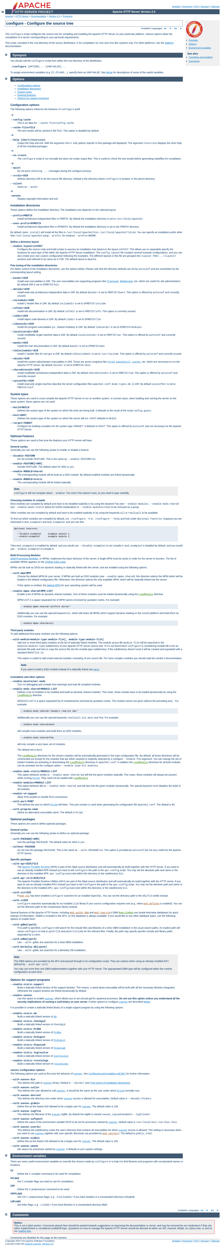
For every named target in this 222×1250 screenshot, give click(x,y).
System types (24, 92)
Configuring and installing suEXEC (107, 1073)
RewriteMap (126, 912)
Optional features (26, 95)
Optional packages (22, 819)
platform (169, 42)
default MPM (54, 585)
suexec (136, 362)
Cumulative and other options (27, 677)
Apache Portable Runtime (36, 867)
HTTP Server (22, 16)
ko (176, 28)
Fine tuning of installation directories (110, 1082)
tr (181, 28)
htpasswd (112, 281)
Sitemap (215, 6)
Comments (194, 61)
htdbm (57, 1032)
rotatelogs (61, 1064)
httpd (111, 362)
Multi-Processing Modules (25, 555)
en (165, 28)
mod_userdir (110, 1133)
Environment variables (200, 48)
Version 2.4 (54, 16)
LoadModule (146, 594)
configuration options (27, 1070)
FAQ (196, 6)
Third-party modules (22, 630)
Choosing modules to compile (27, 500)
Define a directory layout (24, 241)
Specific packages (20, 859)
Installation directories (29, 88)
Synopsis (193, 40)
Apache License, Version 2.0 (39, 1244)
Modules (176, 6)
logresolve (61, 1056)
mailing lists (24, 1231)
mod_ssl (24, 895)
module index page (55, 562)
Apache (9, 16)
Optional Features (22, 436)
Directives (187, 6)
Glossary (204, 6)
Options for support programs (33, 98)
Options (193, 44)
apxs (96, 669)
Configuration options (28, 85)
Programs (67, 16)
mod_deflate (151, 903)
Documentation (38, 16)
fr (170, 28)
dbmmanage (126, 281)
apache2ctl (123, 362)
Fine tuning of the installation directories (33, 265)
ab (55, 1016)
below (109, 72)
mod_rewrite (102, 912)
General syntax (19, 446)
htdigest (59, 1040)
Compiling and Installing (201, 57)
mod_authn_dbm (79, 912)
